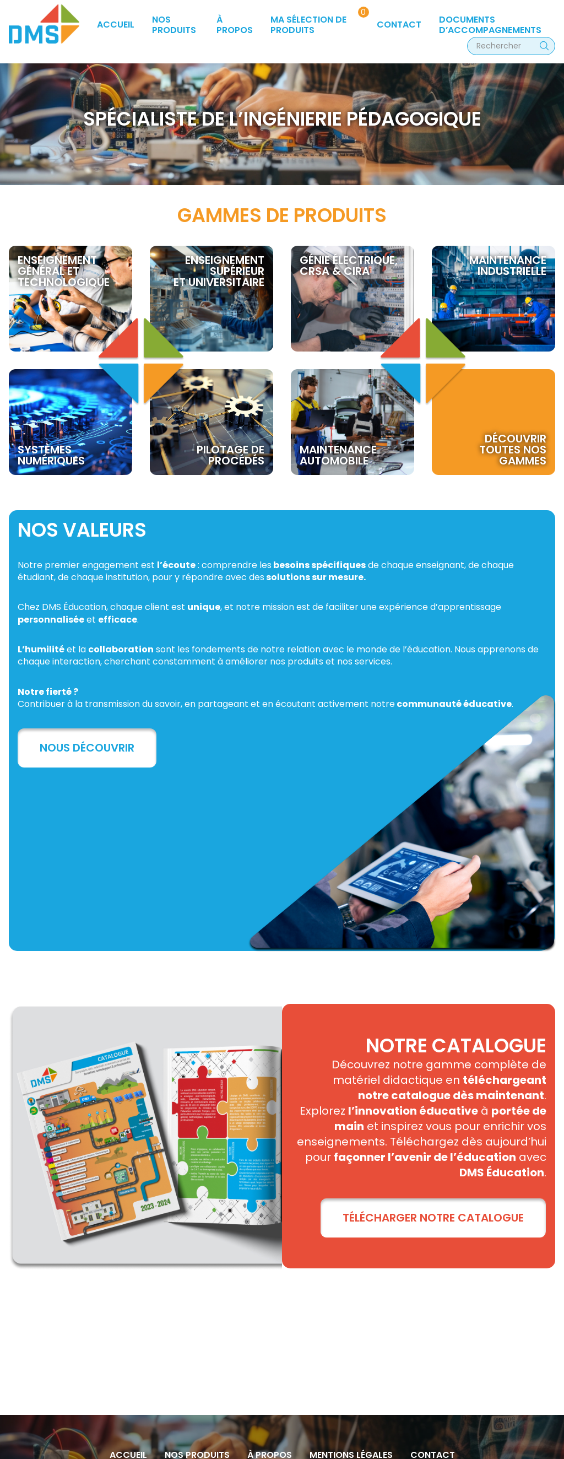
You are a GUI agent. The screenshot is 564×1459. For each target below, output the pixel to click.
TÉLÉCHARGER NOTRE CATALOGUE (433, 1217)
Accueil (115, 24)
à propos (234, 24)
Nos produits (174, 24)
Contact (399, 24)
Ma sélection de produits (308, 24)
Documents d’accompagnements (490, 24)
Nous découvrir (87, 747)
